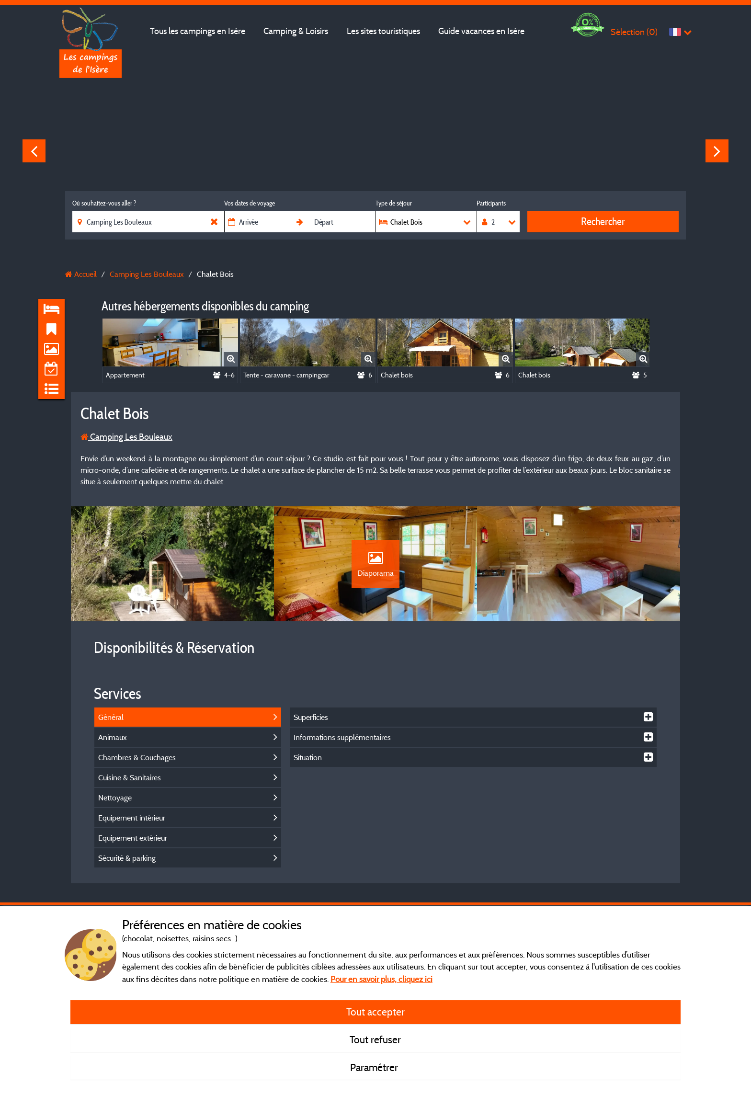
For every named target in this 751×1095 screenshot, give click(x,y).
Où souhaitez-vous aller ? (104, 203)
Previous (34, 150)
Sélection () (634, 31)
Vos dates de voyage (249, 203)
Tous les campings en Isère (197, 30)
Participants (491, 203)
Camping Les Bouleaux (126, 436)
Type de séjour (394, 203)
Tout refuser (375, 1039)
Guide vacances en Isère (481, 30)
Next (716, 150)
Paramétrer (375, 1067)
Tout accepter (375, 1011)
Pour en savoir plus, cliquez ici (381, 979)
